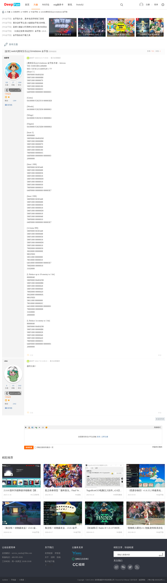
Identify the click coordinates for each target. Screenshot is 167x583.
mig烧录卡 (58, 4)
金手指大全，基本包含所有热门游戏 (28, 19)
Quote (39, 427)
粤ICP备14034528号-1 (156, 580)
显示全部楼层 (56, 58)
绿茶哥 (6, 58)
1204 (19, 82)
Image (32, 427)
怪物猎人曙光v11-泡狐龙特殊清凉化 (145, 528)
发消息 (9, 105)
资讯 (70, 4)
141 (13, 386)
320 (6, 82)
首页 (27, 4)
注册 (148, 5)
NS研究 (25, 12)
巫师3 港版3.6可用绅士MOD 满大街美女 (30, 27)
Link (36, 427)
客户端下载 (50, 561)
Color (29, 427)
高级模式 (157, 427)
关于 (47, 557)
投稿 (59, 557)
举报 (159, 355)
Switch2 (79, 4)
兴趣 (36, 4)
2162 (19, 386)
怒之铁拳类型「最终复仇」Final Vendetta (64, 490)
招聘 (53, 557)
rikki (6, 361)
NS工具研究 (35, 495)
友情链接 (49, 553)
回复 (31, 355)
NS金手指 (34, 12)
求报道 (57, 553)
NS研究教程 (117, 495)
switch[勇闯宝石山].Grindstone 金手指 (54, 12)
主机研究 (16, 12)
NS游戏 (78, 495)
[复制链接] (52, 51)
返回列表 (160, 419)
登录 (156, 5)
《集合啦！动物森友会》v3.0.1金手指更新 (24, 528)
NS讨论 (45, 4)
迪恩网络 (142, 580)
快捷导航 (163, 4)
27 (13, 82)
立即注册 (104, 437)
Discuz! (127, 580)
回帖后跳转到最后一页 (43, 447)
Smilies (46, 427)
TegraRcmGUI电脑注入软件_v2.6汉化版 (105, 490)
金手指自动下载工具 (21, 35)
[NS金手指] (7, 19)
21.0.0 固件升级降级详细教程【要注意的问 (24, 490)
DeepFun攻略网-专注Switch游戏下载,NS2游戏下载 (3, 12)
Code (43, 427)
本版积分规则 (157, 447)
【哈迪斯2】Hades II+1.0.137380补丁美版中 (107, 528)
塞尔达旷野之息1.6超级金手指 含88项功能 (31, 23)
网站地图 (50, 565)
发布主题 (13, 44)
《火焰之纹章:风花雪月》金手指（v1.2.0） (31, 31)
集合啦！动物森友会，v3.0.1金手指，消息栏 (66, 528)
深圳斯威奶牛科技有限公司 (105, 580)
